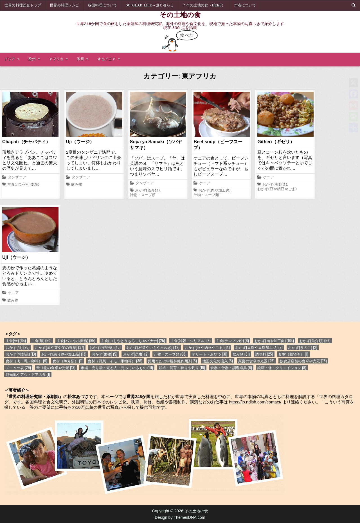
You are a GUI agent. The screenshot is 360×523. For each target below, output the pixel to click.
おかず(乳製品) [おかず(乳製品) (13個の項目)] (21, 354)
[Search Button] (353, 5)
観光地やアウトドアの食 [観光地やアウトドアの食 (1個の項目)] (28, 374)
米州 (80, 59)
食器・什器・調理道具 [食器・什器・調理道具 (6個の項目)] (231, 367)
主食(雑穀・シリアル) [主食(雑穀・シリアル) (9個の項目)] (190, 340)
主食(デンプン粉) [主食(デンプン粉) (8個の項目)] (232, 340)
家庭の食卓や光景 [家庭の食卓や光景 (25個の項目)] (256, 360)
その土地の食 (180, 14)
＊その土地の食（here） (204, 5)
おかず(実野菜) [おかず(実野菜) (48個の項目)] (105, 347)
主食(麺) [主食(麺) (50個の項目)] (41, 340)
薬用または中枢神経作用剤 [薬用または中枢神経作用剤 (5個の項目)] (172, 360)
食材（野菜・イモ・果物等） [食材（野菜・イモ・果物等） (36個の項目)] (115, 360)
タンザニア (17, 177)
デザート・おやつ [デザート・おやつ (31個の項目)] (209, 354)
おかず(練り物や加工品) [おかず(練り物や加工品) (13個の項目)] (63, 354)
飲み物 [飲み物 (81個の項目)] (241, 354)
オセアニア (106, 59)
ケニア (204, 183)
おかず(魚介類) (147, 190)
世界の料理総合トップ (22, 5)
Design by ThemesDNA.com (180, 517)
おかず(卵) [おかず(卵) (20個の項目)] (18, 347)
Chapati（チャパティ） (26, 141)
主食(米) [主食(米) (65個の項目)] (16, 340)
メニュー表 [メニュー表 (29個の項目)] (18, 367)
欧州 (32, 59)
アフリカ (56, 59)
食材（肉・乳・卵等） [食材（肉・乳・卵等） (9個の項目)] (26, 360)
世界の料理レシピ (64, 5)
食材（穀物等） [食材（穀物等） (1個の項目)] (293, 354)
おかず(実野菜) (274, 185)
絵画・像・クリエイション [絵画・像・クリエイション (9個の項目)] (281, 367)
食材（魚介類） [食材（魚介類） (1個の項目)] (67, 360)
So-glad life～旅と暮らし (150, 5)
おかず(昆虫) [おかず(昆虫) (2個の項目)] (135, 354)
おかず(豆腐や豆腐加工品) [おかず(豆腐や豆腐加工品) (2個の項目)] (259, 347)
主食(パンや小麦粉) (23, 185)
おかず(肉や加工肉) (215, 190)
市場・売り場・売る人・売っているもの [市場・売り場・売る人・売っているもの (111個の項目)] (117, 367)
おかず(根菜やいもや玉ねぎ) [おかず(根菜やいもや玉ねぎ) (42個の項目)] (152, 347)
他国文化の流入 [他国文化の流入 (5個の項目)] (217, 360)
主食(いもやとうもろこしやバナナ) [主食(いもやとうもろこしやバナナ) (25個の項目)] (133, 340)
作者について (245, 5)
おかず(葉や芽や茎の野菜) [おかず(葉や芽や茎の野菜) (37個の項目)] (59, 347)
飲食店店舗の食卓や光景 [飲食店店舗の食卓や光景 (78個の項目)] (303, 360)
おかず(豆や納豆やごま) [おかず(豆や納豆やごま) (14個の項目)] (207, 347)
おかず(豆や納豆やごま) (277, 189)
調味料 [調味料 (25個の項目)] (264, 354)
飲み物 (76, 185)
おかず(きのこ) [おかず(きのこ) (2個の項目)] (302, 347)
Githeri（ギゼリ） (275, 141)
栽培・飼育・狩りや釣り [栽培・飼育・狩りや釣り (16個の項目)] (182, 367)
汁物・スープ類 (143, 195)
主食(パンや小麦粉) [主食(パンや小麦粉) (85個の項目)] (76, 340)
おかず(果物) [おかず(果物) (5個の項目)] (104, 354)
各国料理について (102, 5)
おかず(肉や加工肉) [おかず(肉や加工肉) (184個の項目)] (274, 340)
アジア (9, 59)
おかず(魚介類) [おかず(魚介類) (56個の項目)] (314, 340)
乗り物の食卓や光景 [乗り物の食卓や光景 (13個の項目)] (55, 367)
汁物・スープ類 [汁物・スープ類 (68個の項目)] (170, 354)
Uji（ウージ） (80, 141)
